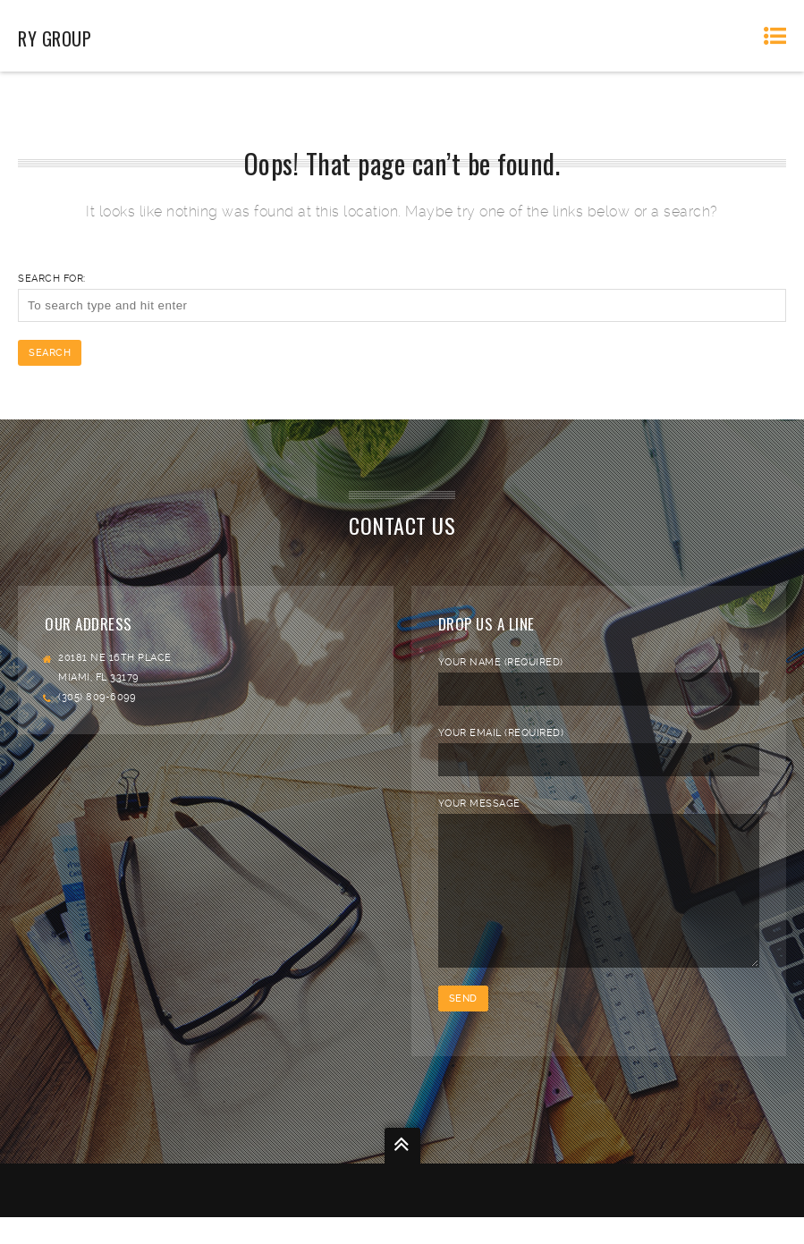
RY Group (54, 38)
